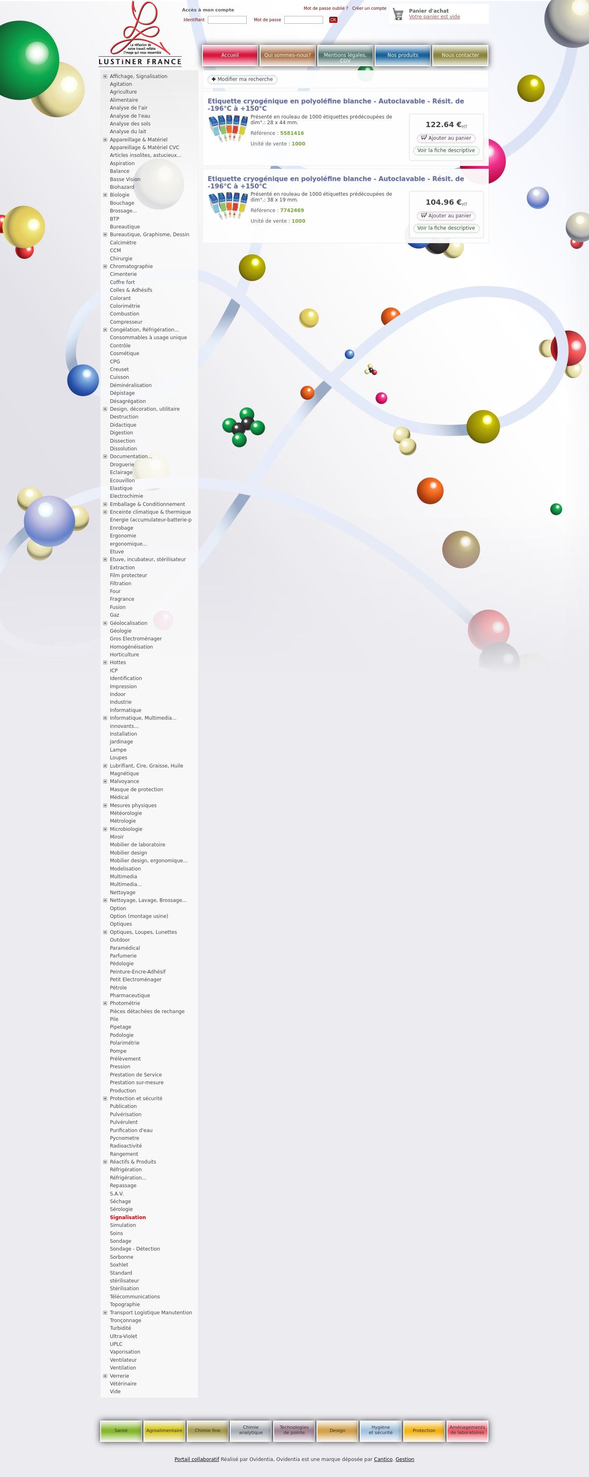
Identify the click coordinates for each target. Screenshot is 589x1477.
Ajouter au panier (446, 137)
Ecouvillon (122, 480)
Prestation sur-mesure (137, 1082)
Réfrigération (126, 1170)
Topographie (125, 1304)
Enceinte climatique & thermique (150, 512)
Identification (126, 678)
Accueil (230, 55)
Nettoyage (123, 892)
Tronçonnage (126, 1320)
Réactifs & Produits (133, 1162)
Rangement (124, 1154)
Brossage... (123, 211)
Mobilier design (128, 853)
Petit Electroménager (136, 979)
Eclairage (121, 472)
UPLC (116, 1344)
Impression (123, 686)
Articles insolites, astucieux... (146, 155)
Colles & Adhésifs (131, 290)
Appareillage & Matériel (139, 140)
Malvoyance (124, 781)
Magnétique (124, 774)
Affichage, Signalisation (139, 76)
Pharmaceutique (130, 995)
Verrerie (119, 1376)
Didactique (123, 425)
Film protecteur (128, 575)
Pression (120, 1067)
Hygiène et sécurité (381, 1430)
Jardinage (121, 742)
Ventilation (123, 1368)
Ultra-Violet (123, 1336)
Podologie (122, 1035)
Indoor (118, 694)
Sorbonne (121, 1257)
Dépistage (122, 393)
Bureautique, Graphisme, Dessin (149, 234)
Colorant (120, 298)
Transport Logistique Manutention (151, 1313)
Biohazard (122, 187)
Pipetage (120, 1027)
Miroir (117, 837)
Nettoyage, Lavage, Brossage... (148, 900)
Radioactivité (126, 1146)
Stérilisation (124, 1288)
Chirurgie (121, 259)
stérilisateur (124, 1281)
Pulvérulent (124, 1122)
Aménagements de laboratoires (467, 1430)
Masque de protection (137, 789)
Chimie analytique (251, 1430)
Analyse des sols (130, 124)
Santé (121, 1430)
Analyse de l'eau (130, 116)
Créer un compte (369, 8)
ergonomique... (128, 544)
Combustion (124, 314)
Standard (121, 1273)
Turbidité (120, 1328)
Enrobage (121, 528)
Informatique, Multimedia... (143, 718)
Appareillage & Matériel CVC (145, 147)
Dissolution (123, 449)
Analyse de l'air (129, 108)
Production (123, 1091)
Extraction (122, 568)
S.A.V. (117, 1194)
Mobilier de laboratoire (138, 845)
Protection (424, 1430)
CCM (115, 250)
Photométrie (125, 1003)
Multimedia (123, 876)
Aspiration (122, 163)
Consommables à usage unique (148, 337)
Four (115, 591)
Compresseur (126, 322)
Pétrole (118, 988)
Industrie (121, 702)
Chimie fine (207, 1430)
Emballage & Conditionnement (147, 504)
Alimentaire (124, 100)
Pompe (118, 1051)
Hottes (118, 662)
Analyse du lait (128, 131)
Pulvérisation (126, 1114)
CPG (115, 362)
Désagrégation (128, 401)
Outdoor (120, 940)
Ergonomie (123, 536)
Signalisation (128, 1217)
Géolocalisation (129, 623)
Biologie (120, 195)
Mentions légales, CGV (345, 58)
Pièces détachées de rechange (147, 1011)
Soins (116, 1233)
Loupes (119, 758)
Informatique (126, 710)
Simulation (123, 1225)
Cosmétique (124, 353)
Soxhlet (119, 1265)
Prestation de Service (136, 1075)
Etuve (117, 552)
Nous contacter (460, 55)
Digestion (121, 433)
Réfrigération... (128, 1178)
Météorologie (126, 813)
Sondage (121, 1241)
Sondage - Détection (135, 1249)
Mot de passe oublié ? (326, 8)
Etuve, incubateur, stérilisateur (148, 559)
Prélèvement (125, 1059)
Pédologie (122, 964)
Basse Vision (125, 179)
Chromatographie (131, 266)
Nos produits (402, 55)
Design (337, 1430)
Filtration (121, 583)
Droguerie (122, 465)
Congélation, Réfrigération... (144, 330)
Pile (114, 1019)
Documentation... (131, 456)
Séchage (120, 1201)
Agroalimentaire (164, 1430)
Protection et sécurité (136, 1098)
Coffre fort (122, 282)
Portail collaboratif (197, 1459)
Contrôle (120, 346)
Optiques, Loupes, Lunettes (143, 932)
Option (118, 908)
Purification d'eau (131, 1130)
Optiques (121, 924)
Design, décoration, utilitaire (145, 409)
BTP (114, 219)
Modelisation (125, 869)
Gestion (405, 1459)
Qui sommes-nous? (287, 55)
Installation (123, 734)
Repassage (123, 1185)
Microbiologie (126, 829)
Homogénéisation (131, 647)
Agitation (121, 84)
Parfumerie (123, 956)
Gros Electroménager (136, 639)
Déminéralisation (131, 385)
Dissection (122, 441)
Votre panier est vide (434, 17)
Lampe (118, 750)
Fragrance (122, 599)
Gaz (114, 615)
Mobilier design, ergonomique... (149, 861)
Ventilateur (123, 1360)
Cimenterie (123, 274)
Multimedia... (126, 884)
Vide (115, 1391)
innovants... (124, 726)
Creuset (119, 369)
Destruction (124, 417)
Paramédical (125, 948)
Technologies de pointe (294, 1430)
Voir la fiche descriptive (446, 150)
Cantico (383, 1459)
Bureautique (125, 227)
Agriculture (123, 92)
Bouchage (122, 203)
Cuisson (119, 377)
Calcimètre (123, 243)
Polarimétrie (125, 1043)
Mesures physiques (133, 805)
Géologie (121, 631)
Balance (120, 171)
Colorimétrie (125, 306)
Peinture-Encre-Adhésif (138, 972)
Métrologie (123, 821)
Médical (119, 797)
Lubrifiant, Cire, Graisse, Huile (146, 766)
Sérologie (121, 1209)
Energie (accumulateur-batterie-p (151, 520)
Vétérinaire (123, 1384)
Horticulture (124, 655)
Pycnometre (124, 1138)
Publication (123, 1106)
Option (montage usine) (139, 916)
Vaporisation (125, 1352)
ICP (114, 671)
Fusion (118, 607)
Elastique (121, 488)
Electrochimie (127, 496)
